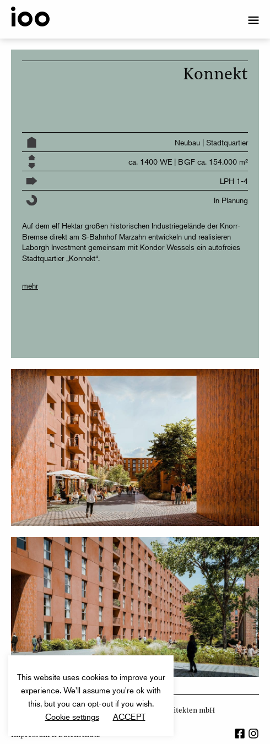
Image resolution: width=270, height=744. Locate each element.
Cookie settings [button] (72, 716)
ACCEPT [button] (129, 716)
